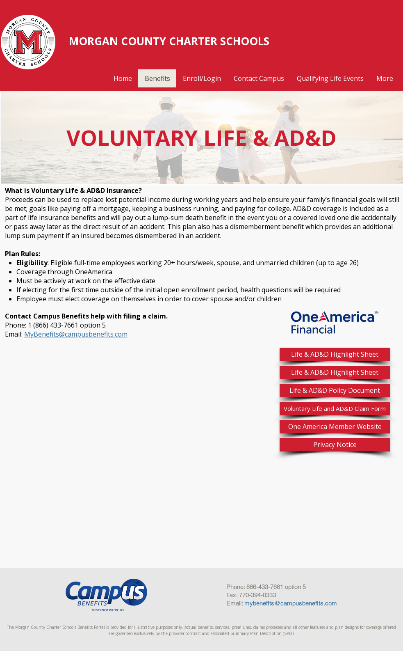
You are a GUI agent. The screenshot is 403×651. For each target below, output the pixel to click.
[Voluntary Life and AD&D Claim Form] (335, 408)
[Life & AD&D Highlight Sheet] (335, 354)
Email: (235, 603)
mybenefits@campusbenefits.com (290, 603)
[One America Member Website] (335, 426)
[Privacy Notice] (335, 445)
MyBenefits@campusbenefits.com (76, 334)
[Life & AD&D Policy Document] (335, 390)
